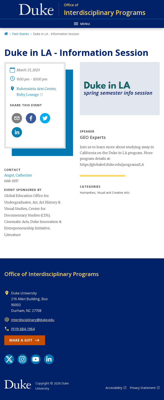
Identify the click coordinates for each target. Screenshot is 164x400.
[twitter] (45, 118)
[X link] (9, 359)
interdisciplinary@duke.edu (32, 319)
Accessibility (113, 388)
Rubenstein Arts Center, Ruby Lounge (36, 92)
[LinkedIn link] (49, 359)
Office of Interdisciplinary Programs (51, 274)
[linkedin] (17, 132)
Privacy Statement (143, 388)
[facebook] (31, 118)
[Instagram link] (22, 359)
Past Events (20, 34)
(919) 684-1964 (23, 329)
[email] (17, 118)
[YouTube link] (36, 359)
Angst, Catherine (18, 175)
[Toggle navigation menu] (82, 23)
